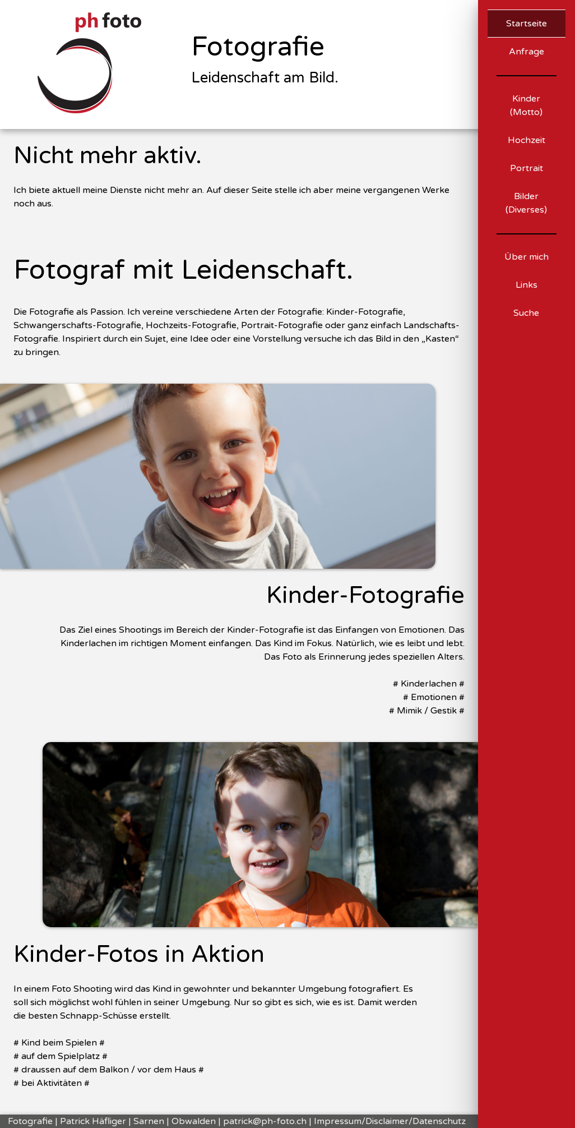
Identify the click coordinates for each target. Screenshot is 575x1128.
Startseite (526, 23)
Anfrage (526, 51)
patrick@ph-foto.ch (265, 1121)
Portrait (526, 168)
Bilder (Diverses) (526, 203)
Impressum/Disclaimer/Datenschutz (390, 1121)
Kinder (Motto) (526, 105)
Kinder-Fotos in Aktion (139, 955)
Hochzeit (526, 140)
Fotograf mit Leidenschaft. (183, 270)
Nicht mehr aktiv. (107, 156)
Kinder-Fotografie (365, 596)
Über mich (526, 257)
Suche (526, 313)
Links (526, 285)
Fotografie (257, 47)
